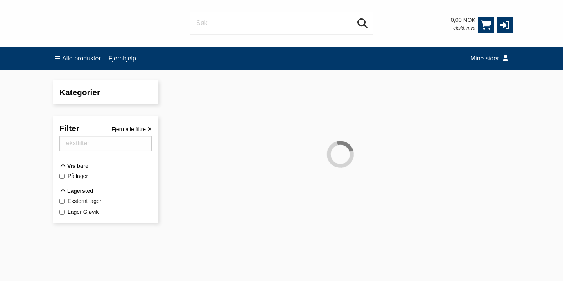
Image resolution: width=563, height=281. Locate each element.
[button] (505, 25)
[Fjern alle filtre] (131, 129)
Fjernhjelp (122, 58)
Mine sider (489, 58)
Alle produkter (78, 58)
